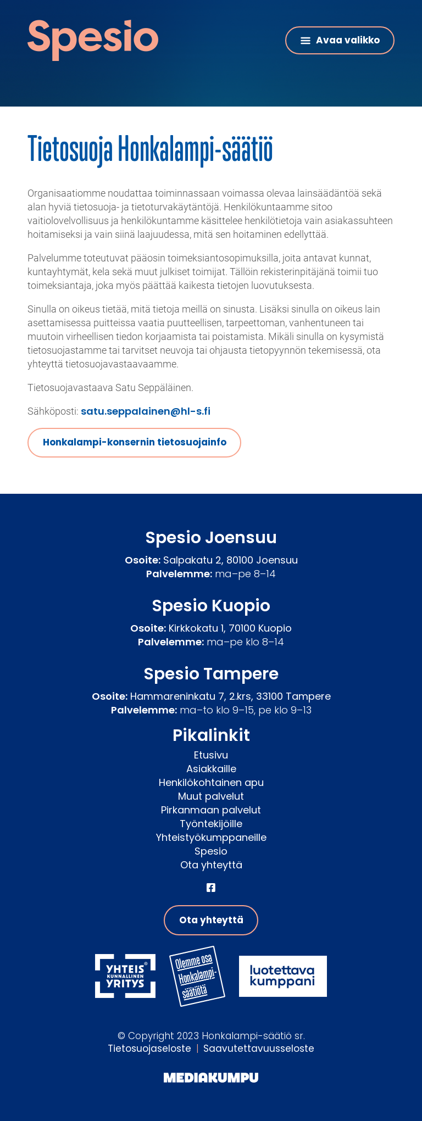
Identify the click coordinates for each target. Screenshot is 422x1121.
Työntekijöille (211, 823)
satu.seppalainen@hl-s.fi (145, 411)
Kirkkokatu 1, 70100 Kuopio (230, 628)
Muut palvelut (211, 796)
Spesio (211, 851)
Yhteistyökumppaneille (211, 837)
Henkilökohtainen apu (211, 782)
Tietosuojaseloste (149, 1048)
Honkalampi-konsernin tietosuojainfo (134, 442)
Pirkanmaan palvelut (211, 810)
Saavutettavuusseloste (258, 1048)
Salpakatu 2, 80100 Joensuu (230, 560)
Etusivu (211, 755)
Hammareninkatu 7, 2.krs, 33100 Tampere (230, 696)
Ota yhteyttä (211, 865)
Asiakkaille (211, 769)
